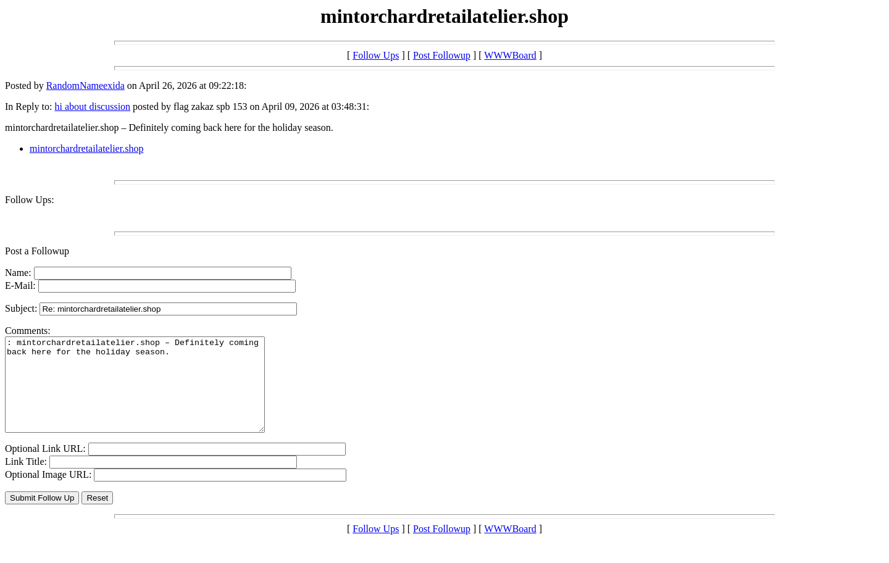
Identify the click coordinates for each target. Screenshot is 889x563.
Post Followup (441, 55)
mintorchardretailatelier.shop (86, 148)
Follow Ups (376, 55)
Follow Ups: (29, 199)
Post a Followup (37, 251)
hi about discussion (92, 106)
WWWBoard (510, 55)
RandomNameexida (85, 85)
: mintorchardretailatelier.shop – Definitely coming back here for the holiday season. (150, 393)
